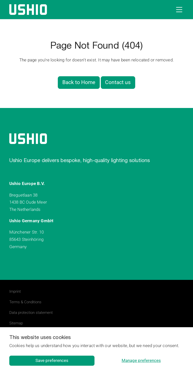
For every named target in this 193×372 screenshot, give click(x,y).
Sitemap (16, 323)
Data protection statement (31, 312)
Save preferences (51, 360)
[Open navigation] (178, 9)
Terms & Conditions (25, 302)
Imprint (15, 291)
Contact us (118, 82)
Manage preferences (141, 360)
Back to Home (78, 82)
